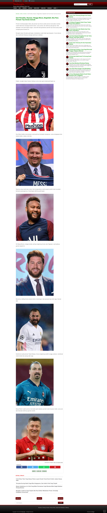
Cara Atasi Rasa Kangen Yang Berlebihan (80, 68)
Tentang (44, 507)
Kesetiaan (30, 8)
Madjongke (18, 4)
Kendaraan (49, 8)
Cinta (20, 8)
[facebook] (21, 467)
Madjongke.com (18, 0)
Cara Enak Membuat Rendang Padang (79, 63)
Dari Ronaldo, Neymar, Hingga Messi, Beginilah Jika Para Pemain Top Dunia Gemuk (37, 18)
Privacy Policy (52, 507)
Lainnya (55, 8)
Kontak (25, 0)
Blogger (93, 511)
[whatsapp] (43, 467)
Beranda (15, 8)
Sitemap (67, 507)
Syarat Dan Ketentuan (60, 507)
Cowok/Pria (43, 8)
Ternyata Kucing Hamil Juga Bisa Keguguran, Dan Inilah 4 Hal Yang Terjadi (36, 483)
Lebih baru (18, 498)
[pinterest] (55, 467)
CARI (89, 4)
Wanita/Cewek (36, 8)
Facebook (32, 0)
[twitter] (32, 467)
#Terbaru (44, 471)
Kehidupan (24, 8)
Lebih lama (60, 498)
